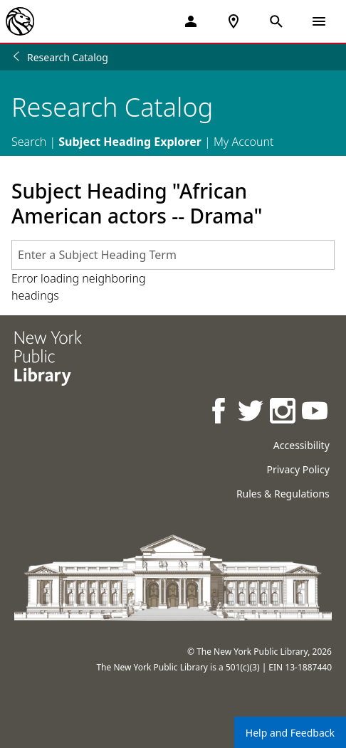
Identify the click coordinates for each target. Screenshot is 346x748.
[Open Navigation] (319, 21)
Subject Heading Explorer (129, 141)
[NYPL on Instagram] (284, 412)
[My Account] (190, 21)
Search (28, 141)
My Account (244, 141)
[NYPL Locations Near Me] (233, 21)
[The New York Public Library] (20, 21)
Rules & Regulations (283, 493)
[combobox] (173, 255)
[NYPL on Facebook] (220, 412)
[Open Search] (276, 21)
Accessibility (301, 445)
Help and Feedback (290, 732)
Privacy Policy (297, 469)
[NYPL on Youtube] (316, 412)
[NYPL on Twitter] (252, 412)
